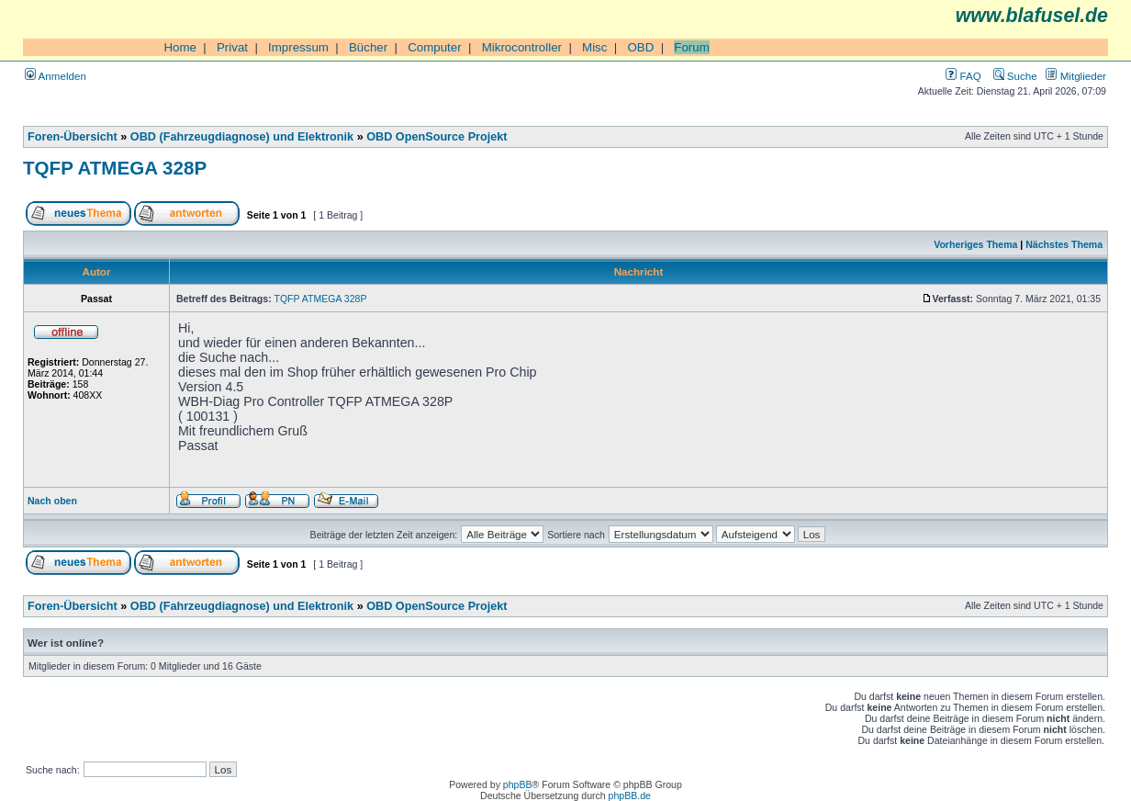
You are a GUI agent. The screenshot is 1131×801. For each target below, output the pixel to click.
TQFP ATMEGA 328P (115, 167)
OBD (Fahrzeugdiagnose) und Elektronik (241, 136)
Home (179, 47)
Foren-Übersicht (73, 136)
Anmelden (55, 76)
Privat (232, 47)
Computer (435, 47)
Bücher (368, 47)
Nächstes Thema (1064, 244)
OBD (640, 47)
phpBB (517, 784)
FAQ (963, 76)
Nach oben (52, 500)
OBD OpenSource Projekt (436, 136)
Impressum (298, 47)
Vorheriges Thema (975, 244)
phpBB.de (630, 795)
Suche (1015, 76)
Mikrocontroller (522, 47)
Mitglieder (1076, 76)
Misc (594, 47)
